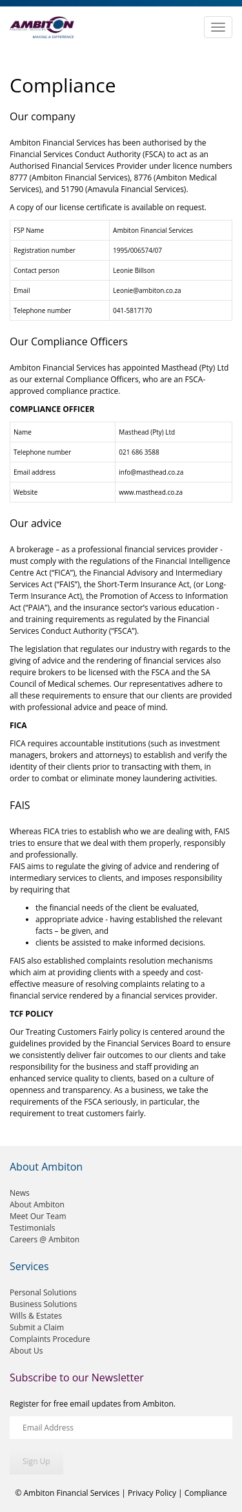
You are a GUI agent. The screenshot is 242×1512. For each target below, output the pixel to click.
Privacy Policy (152, 1492)
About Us (26, 1350)
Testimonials (32, 1227)
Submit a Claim (37, 1327)
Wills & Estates (36, 1315)
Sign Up (36, 1461)
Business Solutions (43, 1304)
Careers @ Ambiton (44, 1239)
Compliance (206, 1492)
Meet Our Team (38, 1216)
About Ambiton (37, 1204)
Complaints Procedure (50, 1339)
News (20, 1192)
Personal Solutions (43, 1292)
